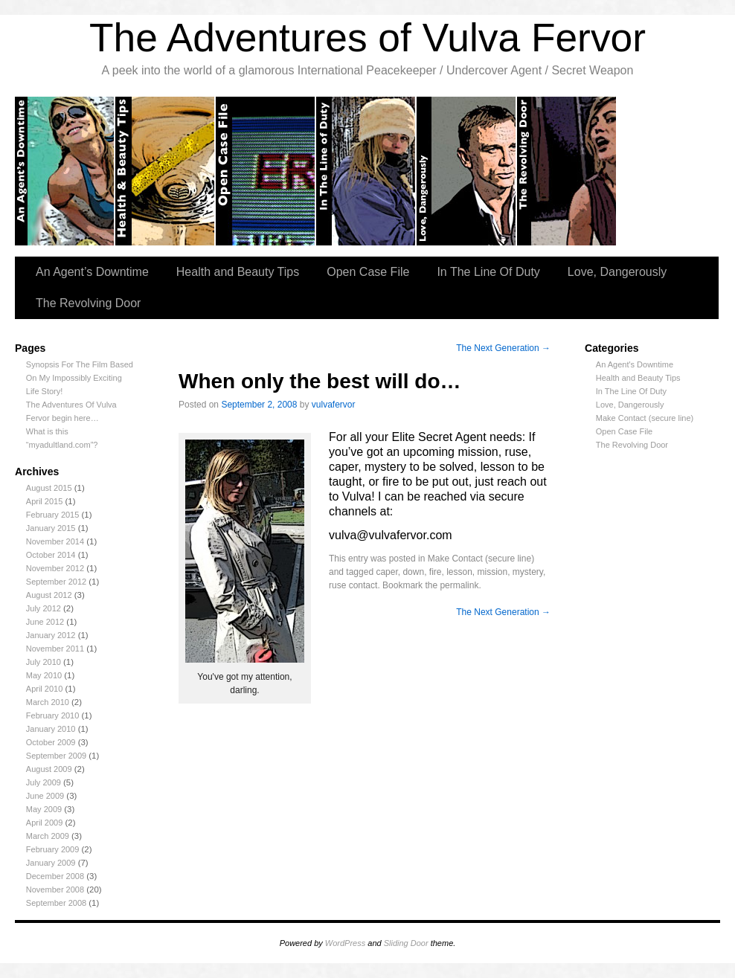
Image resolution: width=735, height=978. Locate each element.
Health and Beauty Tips (237, 272)
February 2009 (53, 849)
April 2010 (44, 688)
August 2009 (49, 769)
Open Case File (368, 272)
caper (386, 572)
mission (493, 572)
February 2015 (53, 514)
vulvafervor (334, 404)
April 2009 (44, 822)
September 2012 (56, 581)
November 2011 (55, 648)
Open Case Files (266, 171)
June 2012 (45, 621)
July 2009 (43, 782)
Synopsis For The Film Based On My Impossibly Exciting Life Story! (79, 378)
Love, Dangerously (467, 171)
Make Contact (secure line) (644, 418)
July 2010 (43, 661)
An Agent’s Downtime (65, 171)
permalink (459, 585)
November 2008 (55, 889)
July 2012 (43, 608)
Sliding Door (406, 943)
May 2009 (44, 809)
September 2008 (56, 902)
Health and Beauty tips (165, 171)
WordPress (345, 943)
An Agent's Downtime (634, 364)
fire (435, 572)
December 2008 (55, 876)
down (413, 572)
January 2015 (51, 528)
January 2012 (51, 635)
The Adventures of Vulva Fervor (367, 37)
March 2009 (47, 835)
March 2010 (47, 702)
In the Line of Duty (366, 171)
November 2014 (55, 541)
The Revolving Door (567, 171)
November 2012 (55, 568)
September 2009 (56, 755)
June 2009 (45, 795)
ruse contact (353, 585)
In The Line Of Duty (488, 272)
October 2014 (51, 554)
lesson (459, 572)
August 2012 (49, 595)
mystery (528, 572)
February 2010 (53, 715)
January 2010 (51, 728)
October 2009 (51, 742)
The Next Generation (503, 348)
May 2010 (44, 675)
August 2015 (49, 487)
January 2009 (51, 862)
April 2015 (44, 501)
